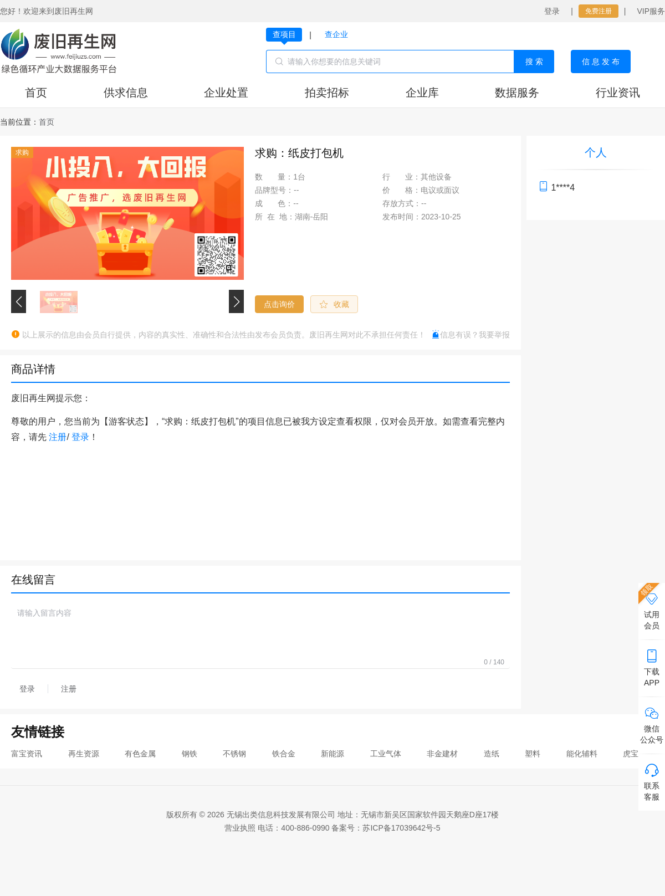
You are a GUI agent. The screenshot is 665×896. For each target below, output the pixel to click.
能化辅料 (581, 753)
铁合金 (283, 753)
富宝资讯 (26, 753)
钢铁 (189, 753)
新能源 (332, 753)
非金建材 (442, 753)
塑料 (532, 753)
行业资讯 (618, 92)
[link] (46, 122)
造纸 (491, 753)
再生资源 (83, 753)
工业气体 (385, 753)
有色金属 (140, 753)
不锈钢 (234, 753)
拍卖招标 (327, 92)
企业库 (422, 92)
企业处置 (226, 92)
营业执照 (239, 827)
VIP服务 (651, 11)
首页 (36, 92)
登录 (552, 11)
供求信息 (126, 92)
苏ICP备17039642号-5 (401, 827)
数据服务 (517, 92)
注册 (57, 437)
